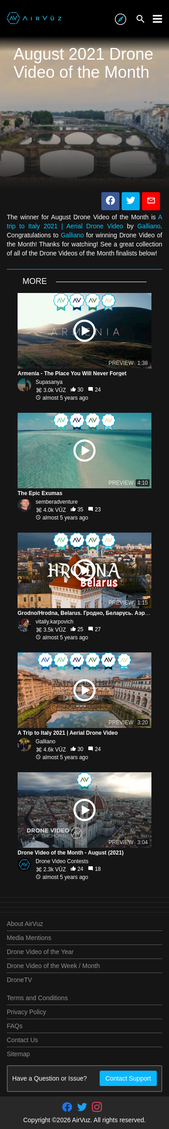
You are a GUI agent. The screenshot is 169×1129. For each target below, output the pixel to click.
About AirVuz (25, 923)
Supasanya (49, 382)
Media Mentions (29, 937)
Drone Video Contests (62, 861)
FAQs (15, 1026)
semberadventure (57, 502)
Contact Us (22, 1040)
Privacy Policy (26, 1012)
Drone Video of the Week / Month (53, 965)
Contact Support (128, 1078)
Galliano (148, 226)
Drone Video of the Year (40, 951)
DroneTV (19, 979)
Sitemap (18, 1054)
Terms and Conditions (37, 997)
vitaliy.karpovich (54, 622)
